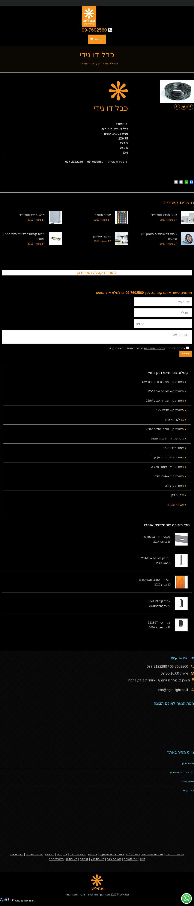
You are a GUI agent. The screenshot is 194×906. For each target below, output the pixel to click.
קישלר (84, 859)
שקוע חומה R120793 (156, 536)
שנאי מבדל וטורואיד (164, 215)
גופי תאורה (131, 859)
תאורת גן (188, 763)
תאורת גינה (114, 859)
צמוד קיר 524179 (159, 601)
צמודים (92, 854)
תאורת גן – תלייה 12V (170, 410)
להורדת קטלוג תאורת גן (97, 273)
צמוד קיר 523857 (159, 622)
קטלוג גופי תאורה (182, 772)
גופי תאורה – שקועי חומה (167, 438)
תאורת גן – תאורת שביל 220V (165, 400)
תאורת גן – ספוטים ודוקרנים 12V (163, 381)
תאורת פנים (56, 859)
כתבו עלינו (133, 854)
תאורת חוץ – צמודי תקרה (167, 466)
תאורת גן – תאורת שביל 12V (165, 391)
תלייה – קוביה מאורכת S (154, 579)
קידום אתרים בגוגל (25, 900)
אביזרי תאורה (87, 63)
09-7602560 (97, 30)
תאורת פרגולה (174, 485)
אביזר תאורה (103, 215)
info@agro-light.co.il (173, 690)
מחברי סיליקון (102, 236)
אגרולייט (124, 894)
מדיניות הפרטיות (154, 348)
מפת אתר (187, 781)
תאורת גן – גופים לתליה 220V (165, 429)
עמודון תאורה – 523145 (155, 558)
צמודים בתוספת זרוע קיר (168, 457)
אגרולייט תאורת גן (108, 63)
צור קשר (188, 790)
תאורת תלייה (78, 854)
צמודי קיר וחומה (173, 448)
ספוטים (49, 854)
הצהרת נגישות (174, 854)
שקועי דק (177, 495)
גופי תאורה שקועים (111, 854)
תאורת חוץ (97, 859)
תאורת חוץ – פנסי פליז (169, 476)
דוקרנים (62, 854)
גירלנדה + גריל (174, 419)
